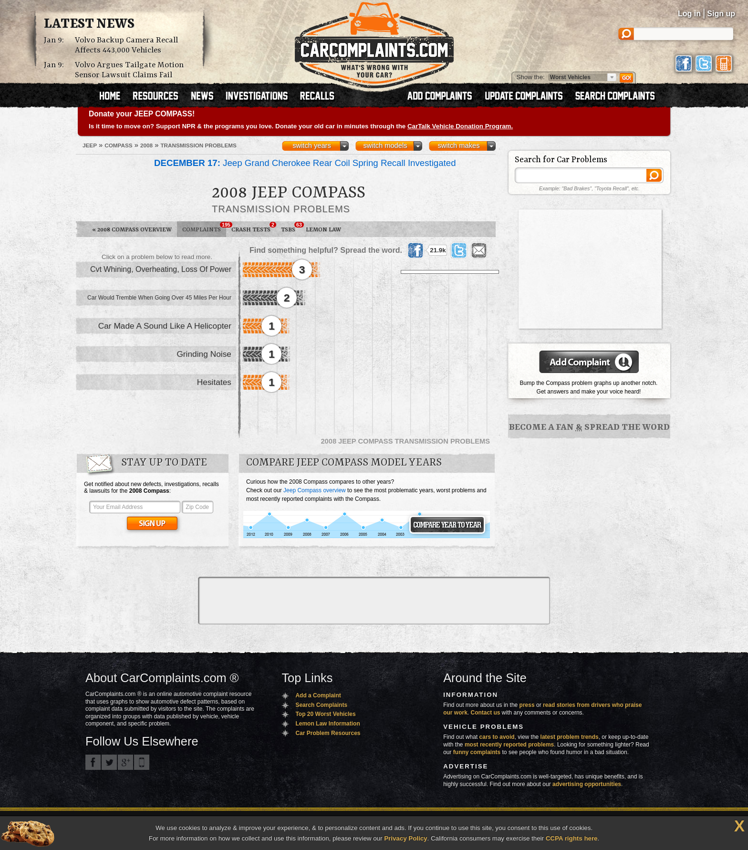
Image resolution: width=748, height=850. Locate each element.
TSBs (291, 227)
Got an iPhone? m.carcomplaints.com (141, 762)
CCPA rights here (572, 838)
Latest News (89, 24)
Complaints (204, 227)
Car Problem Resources (327, 733)
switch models (385, 145)
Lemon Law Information (327, 723)
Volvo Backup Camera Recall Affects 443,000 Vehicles (126, 45)
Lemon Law (323, 229)
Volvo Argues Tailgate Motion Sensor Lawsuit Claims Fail (129, 70)
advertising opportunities (586, 784)
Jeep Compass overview (314, 490)
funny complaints (476, 752)
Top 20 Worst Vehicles (325, 714)
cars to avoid (497, 737)
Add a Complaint (318, 695)
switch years (311, 145)
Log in (689, 14)
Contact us (485, 712)
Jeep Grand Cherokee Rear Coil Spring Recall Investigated (305, 163)
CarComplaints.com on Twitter (109, 762)
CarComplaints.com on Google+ (125, 762)
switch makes (459, 145)
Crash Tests (253, 227)
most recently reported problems (509, 744)
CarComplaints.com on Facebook (93, 762)
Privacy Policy (405, 838)
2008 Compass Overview (132, 229)
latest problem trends (569, 737)
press (527, 705)
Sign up (721, 14)
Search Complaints (321, 705)
